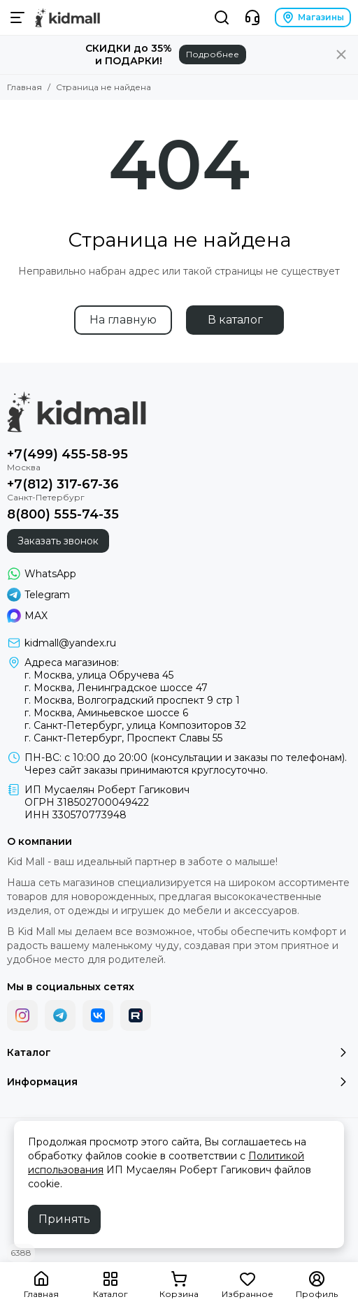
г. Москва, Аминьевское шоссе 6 (106, 713)
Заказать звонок (58, 541)
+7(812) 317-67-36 (63, 484)
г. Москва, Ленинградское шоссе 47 (116, 687)
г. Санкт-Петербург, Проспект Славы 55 (123, 738)
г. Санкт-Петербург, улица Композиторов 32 (135, 725)
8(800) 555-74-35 (63, 514)
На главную (123, 319)
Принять (64, 1219)
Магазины (313, 17)
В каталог (235, 319)
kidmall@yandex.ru (70, 643)
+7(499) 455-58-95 (67, 454)
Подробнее (212, 54)
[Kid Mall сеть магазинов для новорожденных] (67, 17)
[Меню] (17, 17)
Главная (24, 87)
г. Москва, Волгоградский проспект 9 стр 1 (132, 700)
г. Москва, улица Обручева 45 (98, 675)
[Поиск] (221, 17)
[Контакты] (252, 17)
